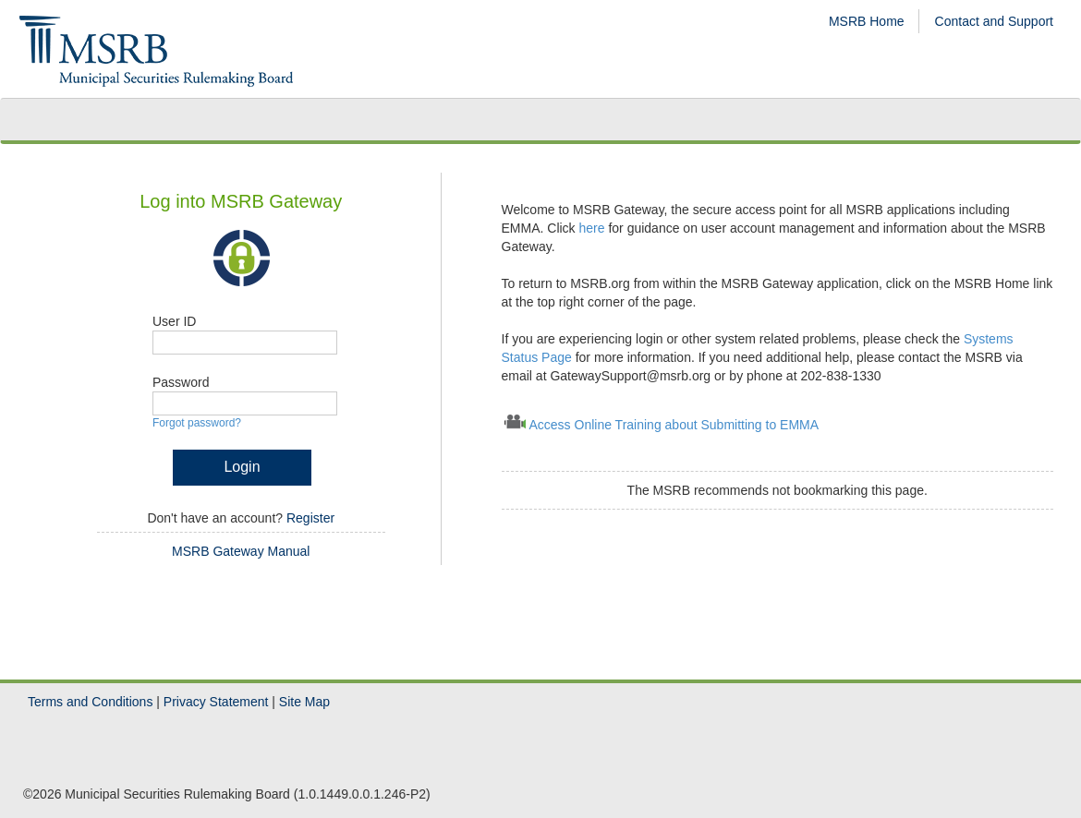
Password (180, 382)
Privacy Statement (216, 701)
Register (310, 518)
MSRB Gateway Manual (241, 551)
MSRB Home (867, 21)
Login (242, 467)
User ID (174, 321)
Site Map (304, 701)
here (594, 228)
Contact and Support (994, 21)
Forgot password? (196, 422)
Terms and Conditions (90, 701)
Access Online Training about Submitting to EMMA (674, 424)
